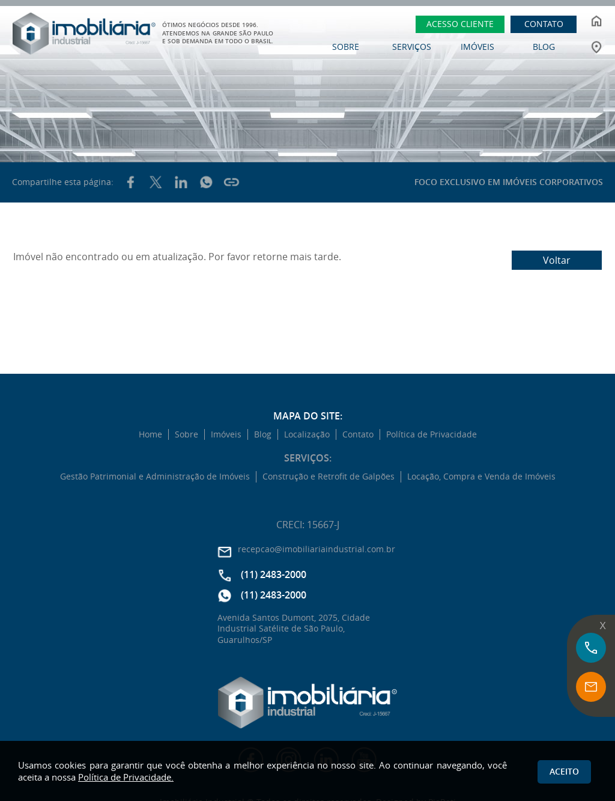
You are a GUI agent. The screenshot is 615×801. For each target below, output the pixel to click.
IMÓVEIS (477, 46)
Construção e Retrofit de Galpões (328, 476)
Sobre (186, 434)
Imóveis (226, 434)
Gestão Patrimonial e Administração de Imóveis (155, 476)
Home (150, 434)
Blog (262, 434)
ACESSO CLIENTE (460, 23)
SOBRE (345, 46)
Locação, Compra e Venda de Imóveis (481, 476)
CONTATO (543, 23)
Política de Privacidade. (126, 777)
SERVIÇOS (411, 46)
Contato (358, 434)
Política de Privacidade (431, 434)
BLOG (544, 46)
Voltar (557, 260)
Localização (307, 434)
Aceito (564, 771)
